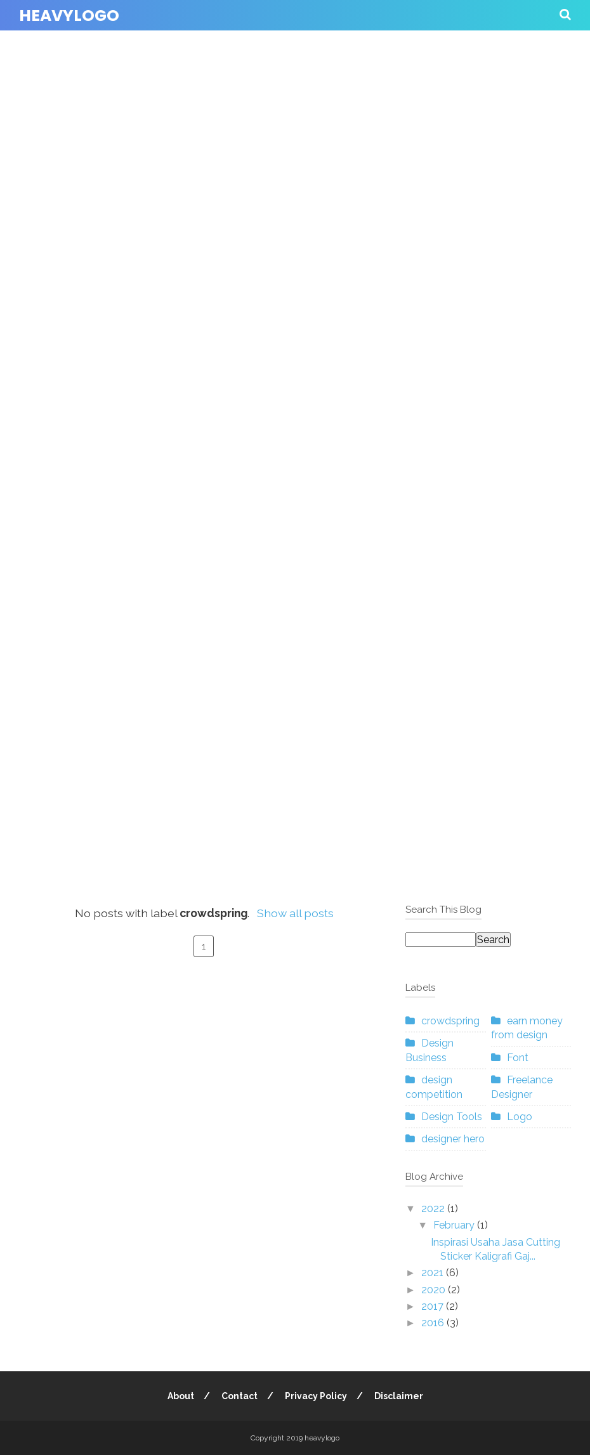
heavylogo (69, 15)
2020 (434, 1290)
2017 (433, 1306)
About (180, 1396)
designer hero (453, 1139)
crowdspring (450, 1021)
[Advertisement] (295, 193)
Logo (519, 1117)
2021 (433, 1273)
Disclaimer (398, 1396)
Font (517, 1058)
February (455, 1225)
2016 (434, 1323)
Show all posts (295, 913)
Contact (239, 1396)
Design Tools (451, 1117)
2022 (434, 1209)
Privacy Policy (316, 1396)
